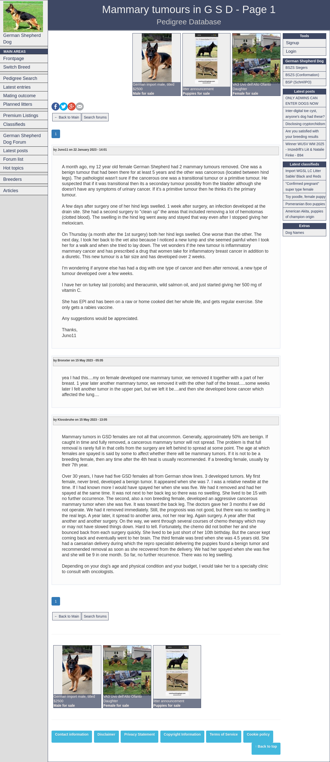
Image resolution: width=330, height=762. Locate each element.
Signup (292, 42)
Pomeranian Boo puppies (305, 204)
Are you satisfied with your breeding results (302, 134)
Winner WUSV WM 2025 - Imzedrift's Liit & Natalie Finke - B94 (305, 149)
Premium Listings (20, 115)
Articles (10, 190)
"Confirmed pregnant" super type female (302, 186)
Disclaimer (106, 734)
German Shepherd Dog (23, 22)
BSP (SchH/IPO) (298, 82)
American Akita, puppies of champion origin (304, 214)
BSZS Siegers (297, 68)
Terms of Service (224, 734)
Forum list (13, 159)
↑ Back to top (266, 746)
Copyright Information (182, 734)
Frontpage (13, 58)
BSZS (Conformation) (302, 75)
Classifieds (14, 124)
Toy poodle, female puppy (306, 197)
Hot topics (13, 168)
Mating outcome (19, 95)
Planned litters (17, 104)
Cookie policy (258, 734)
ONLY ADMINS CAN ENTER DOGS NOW (302, 100)
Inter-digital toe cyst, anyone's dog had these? (305, 113)
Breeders (12, 179)
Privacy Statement (139, 734)
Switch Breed (16, 67)
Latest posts (15, 150)
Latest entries (17, 87)
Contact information (71, 734)
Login (291, 51)
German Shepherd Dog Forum (22, 139)
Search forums (95, 117)
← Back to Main (66, 117)
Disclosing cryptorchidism (305, 124)
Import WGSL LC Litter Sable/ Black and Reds (303, 173)
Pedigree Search (20, 78)
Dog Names (295, 233)
